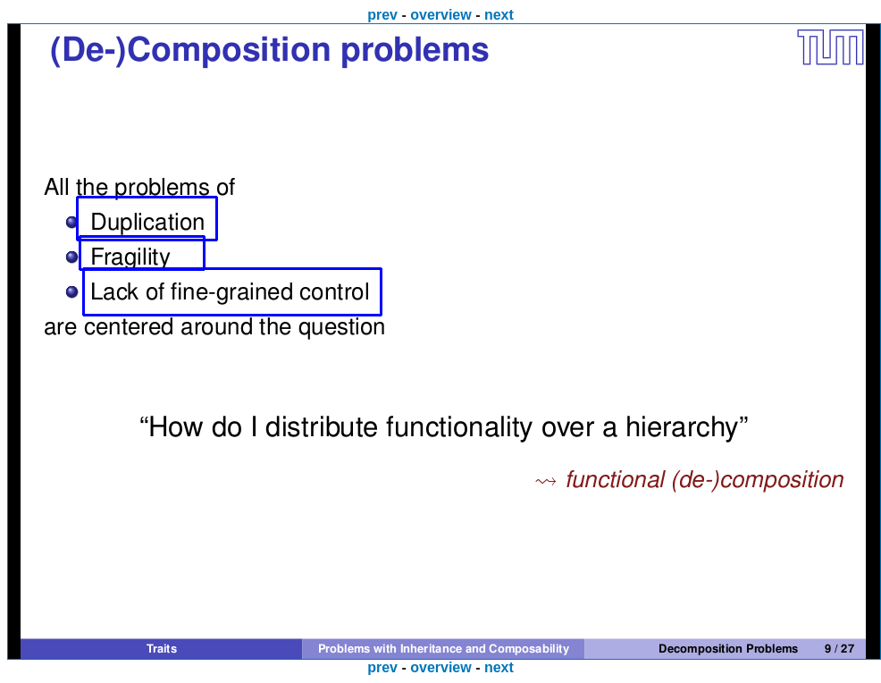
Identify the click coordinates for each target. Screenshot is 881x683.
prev (382, 14)
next (499, 14)
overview (440, 14)
